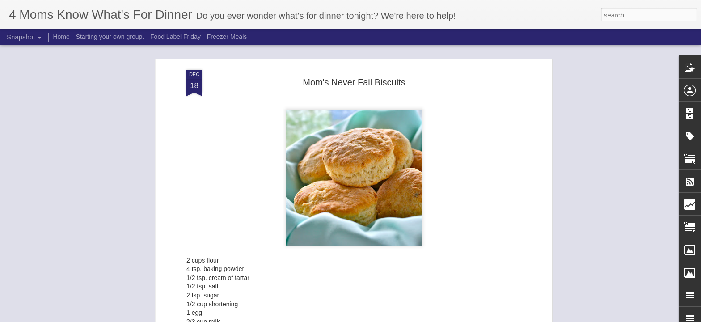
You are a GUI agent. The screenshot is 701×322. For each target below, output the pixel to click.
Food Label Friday (175, 36)
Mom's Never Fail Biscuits (354, 68)
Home (61, 36)
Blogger (378, 317)
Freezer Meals (227, 36)
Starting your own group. (110, 36)
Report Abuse (405, 317)
